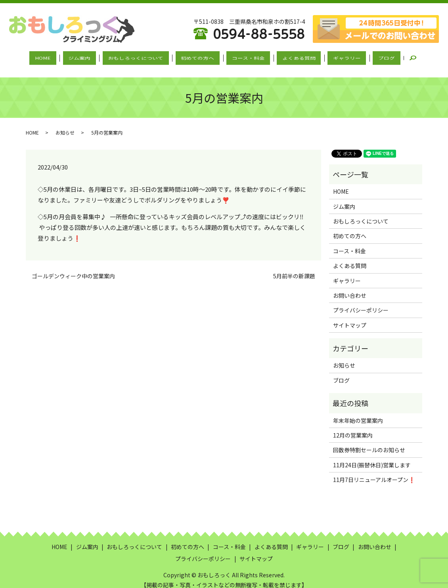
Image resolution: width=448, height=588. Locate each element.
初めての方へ (200, 57)
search (392, 57)
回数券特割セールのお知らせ (369, 442)
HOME (65, 57)
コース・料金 (244, 57)
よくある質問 (289, 57)
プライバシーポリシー (361, 303)
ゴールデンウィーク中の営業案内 (73, 268)
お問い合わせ (349, 288)
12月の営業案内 (353, 428)
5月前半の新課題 (294, 268)
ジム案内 (95, 57)
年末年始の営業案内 (358, 412)
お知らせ (65, 124)
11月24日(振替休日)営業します (372, 457)
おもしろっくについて (145, 57)
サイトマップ (349, 318)
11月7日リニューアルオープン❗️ (374, 472)
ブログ (364, 57)
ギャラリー (331, 57)
